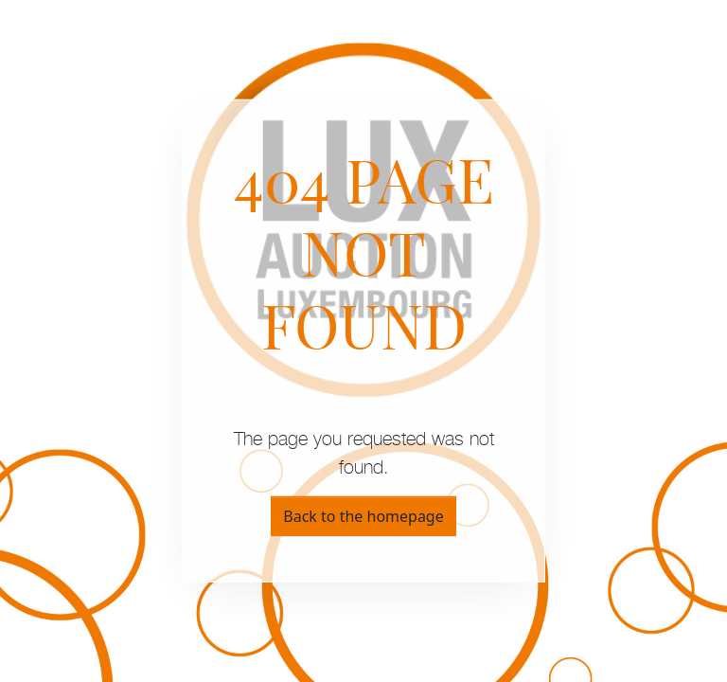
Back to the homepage (363, 516)
